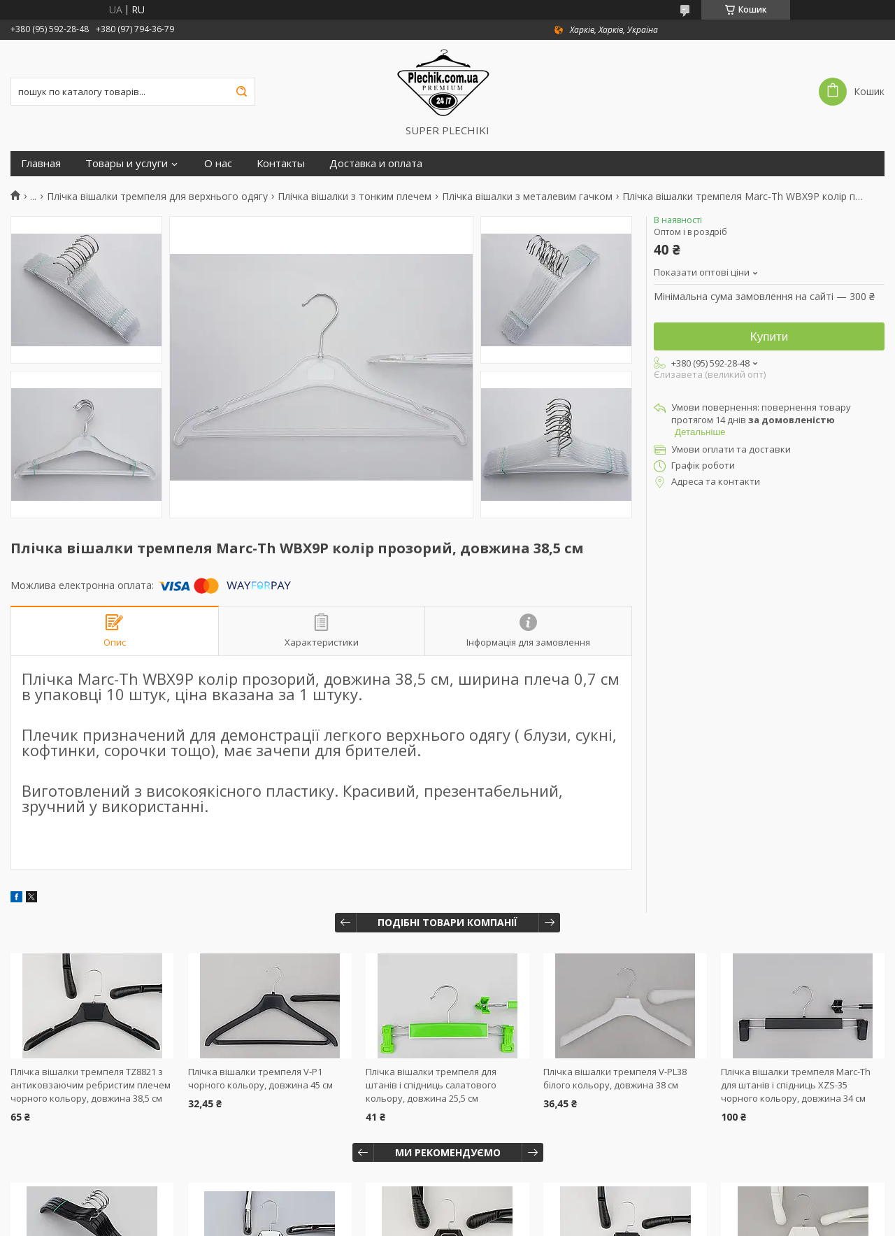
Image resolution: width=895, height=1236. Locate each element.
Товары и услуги (126, 163)
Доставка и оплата (375, 163)
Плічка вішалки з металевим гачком (527, 196)
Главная (41, 163)
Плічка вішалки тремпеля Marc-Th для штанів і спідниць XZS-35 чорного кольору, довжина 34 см (796, 1084)
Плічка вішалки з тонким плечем (354, 196)
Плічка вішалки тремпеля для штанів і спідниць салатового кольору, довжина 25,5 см (431, 1084)
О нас (218, 163)
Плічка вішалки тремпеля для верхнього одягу (157, 196)
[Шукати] (241, 92)
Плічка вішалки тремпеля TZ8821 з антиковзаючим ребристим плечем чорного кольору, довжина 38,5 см (90, 1084)
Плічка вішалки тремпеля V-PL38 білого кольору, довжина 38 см (615, 1078)
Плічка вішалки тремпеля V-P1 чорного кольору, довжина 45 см (260, 1078)
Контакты (281, 163)
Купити (769, 336)
